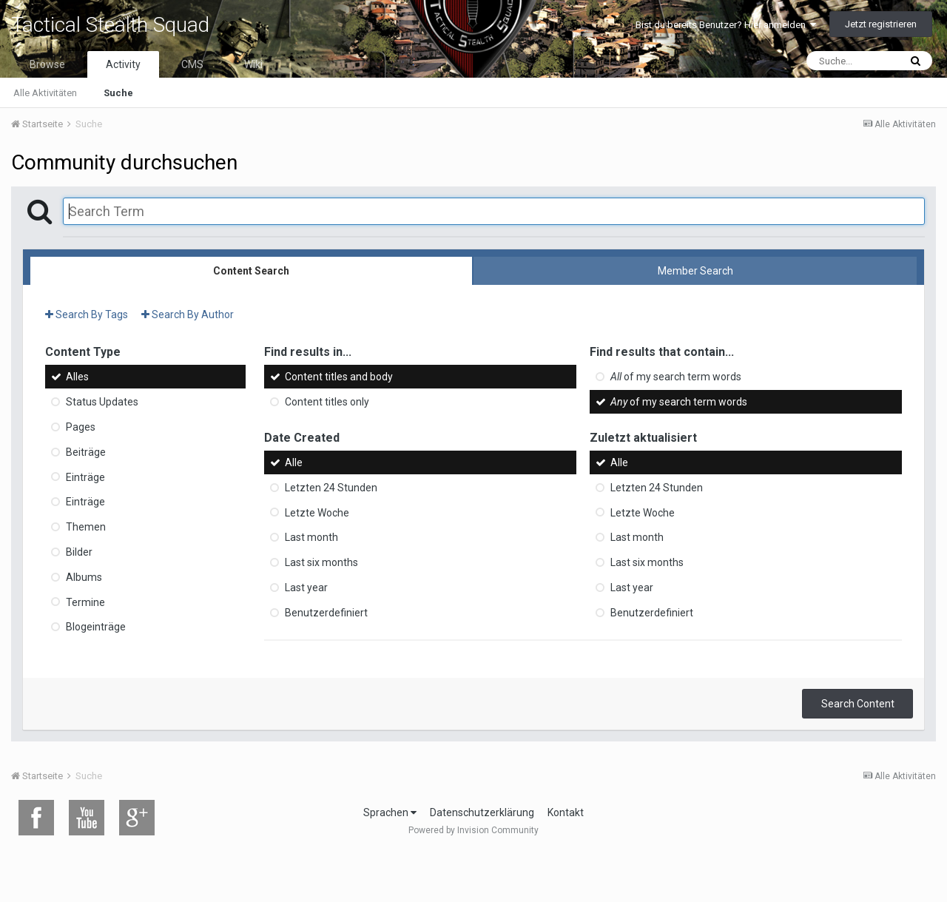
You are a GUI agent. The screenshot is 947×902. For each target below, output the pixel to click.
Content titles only (327, 402)
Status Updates (102, 402)
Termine (85, 601)
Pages (80, 427)
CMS (192, 64)
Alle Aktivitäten (45, 92)
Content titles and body (339, 377)
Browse (47, 64)
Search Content (857, 704)
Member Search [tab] (695, 271)
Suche (118, 92)
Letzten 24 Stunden (331, 488)
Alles (77, 377)
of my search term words (675, 377)
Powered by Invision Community (473, 830)
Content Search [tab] (251, 271)
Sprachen (390, 812)
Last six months (321, 562)
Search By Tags (86, 314)
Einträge (85, 476)
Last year (306, 587)
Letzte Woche (317, 512)
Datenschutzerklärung (482, 812)
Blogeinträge (96, 627)
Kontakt (565, 812)
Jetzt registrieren (881, 24)
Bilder (79, 552)
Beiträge (86, 452)
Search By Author (187, 314)
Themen (86, 527)
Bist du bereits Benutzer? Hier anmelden (726, 24)
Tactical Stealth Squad (110, 25)
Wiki (253, 64)
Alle (294, 462)
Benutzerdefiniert (326, 613)
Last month (311, 537)
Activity (123, 64)
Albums (84, 577)
